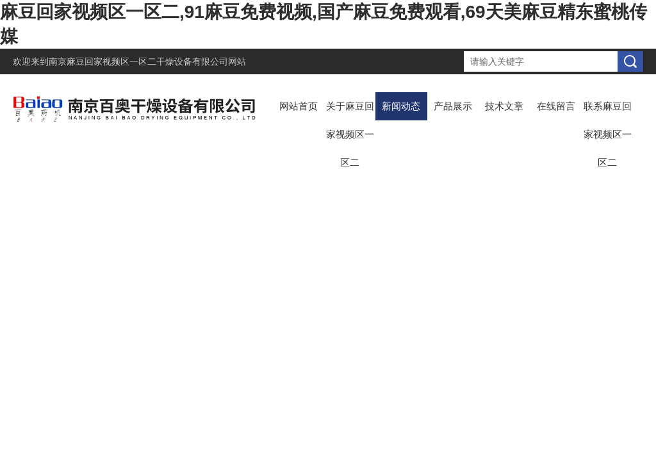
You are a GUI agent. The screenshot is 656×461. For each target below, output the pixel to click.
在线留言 (556, 106)
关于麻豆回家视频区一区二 (350, 134)
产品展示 (453, 106)
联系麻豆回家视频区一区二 (608, 134)
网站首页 (298, 106)
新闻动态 (401, 106)
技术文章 (504, 106)
